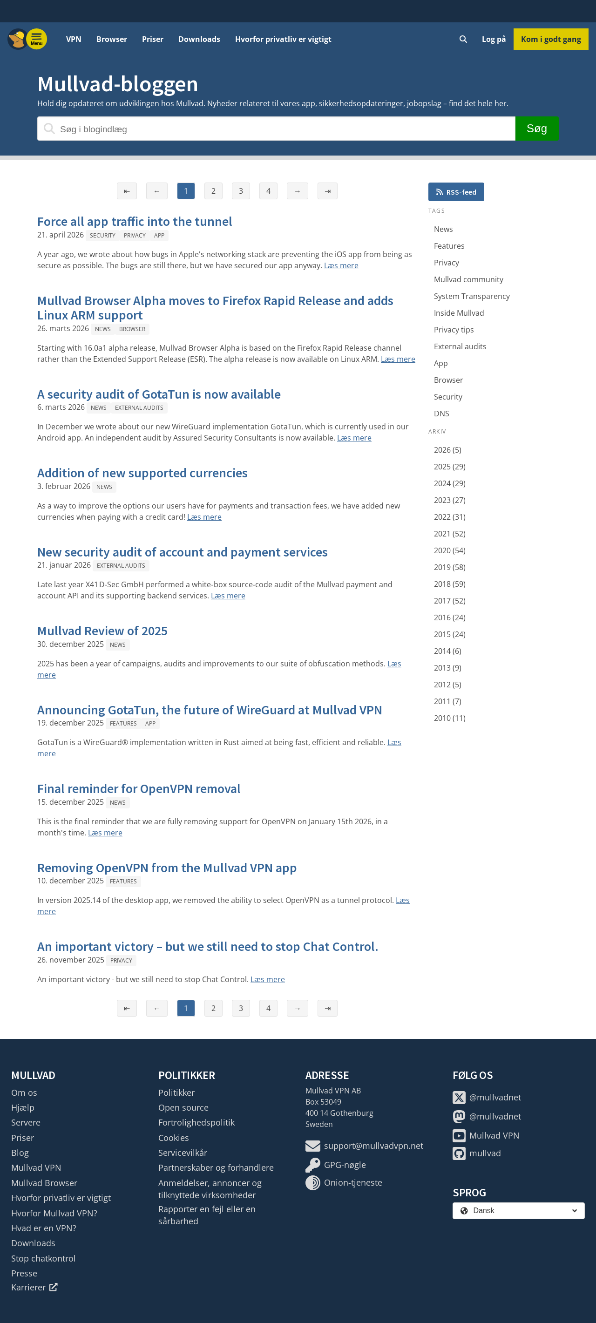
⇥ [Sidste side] (328, 191)
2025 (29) (450, 466)
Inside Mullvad (459, 313)
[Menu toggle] (36, 39)
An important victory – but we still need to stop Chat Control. (208, 946)
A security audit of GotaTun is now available (159, 394)
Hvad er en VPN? (43, 1228)
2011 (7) (447, 701)
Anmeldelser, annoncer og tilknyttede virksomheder (210, 1189)
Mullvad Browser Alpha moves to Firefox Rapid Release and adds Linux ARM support (215, 308)
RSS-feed (456, 192)
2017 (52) (450, 601)
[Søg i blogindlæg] (276, 128)
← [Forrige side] (157, 191)
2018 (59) (450, 584)
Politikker (176, 1092)
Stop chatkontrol (43, 1258)
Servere (26, 1122)
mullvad (477, 1153)
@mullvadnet (487, 1097)
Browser (111, 39)
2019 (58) (450, 567)
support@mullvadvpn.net (364, 1146)
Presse (24, 1273)
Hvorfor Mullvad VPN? (54, 1213)
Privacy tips (454, 330)
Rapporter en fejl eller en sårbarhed (207, 1215)
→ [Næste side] (297, 191)
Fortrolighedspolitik (196, 1122)
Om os (24, 1092)
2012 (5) (447, 684)
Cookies (173, 1137)
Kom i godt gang (551, 39)
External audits (139, 408)
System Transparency (472, 296)
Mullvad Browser (44, 1182)
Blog (20, 1152)
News (103, 329)
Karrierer (34, 1287)
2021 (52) (450, 534)
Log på (494, 39)
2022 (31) (450, 517)
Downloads (199, 39)
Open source (183, 1107)
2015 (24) (450, 634)
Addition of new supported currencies (142, 472)
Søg (537, 128)
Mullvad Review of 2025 (102, 630)
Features (123, 723)
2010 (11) (450, 718)
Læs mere (341, 265)
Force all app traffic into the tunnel (134, 221)
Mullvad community (468, 279)
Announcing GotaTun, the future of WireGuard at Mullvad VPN (209, 709)
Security (102, 235)
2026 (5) (447, 450)
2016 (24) (450, 617)
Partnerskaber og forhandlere (216, 1167)
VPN (73, 39)
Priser (152, 39)
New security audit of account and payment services (182, 551)
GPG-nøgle (335, 1165)
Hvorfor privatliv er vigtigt (283, 39)
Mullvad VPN (36, 1167)
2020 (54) (450, 550)
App (159, 235)
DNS (441, 413)
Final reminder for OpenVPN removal (139, 788)
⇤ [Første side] (127, 191)
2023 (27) (450, 500)
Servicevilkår (182, 1152)
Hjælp (22, 1107)
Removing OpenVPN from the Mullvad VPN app (167, 867)
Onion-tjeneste (343, 1182)
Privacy (135, 235)
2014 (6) (447, 651)
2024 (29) (450, 483)
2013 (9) (447, 668)
